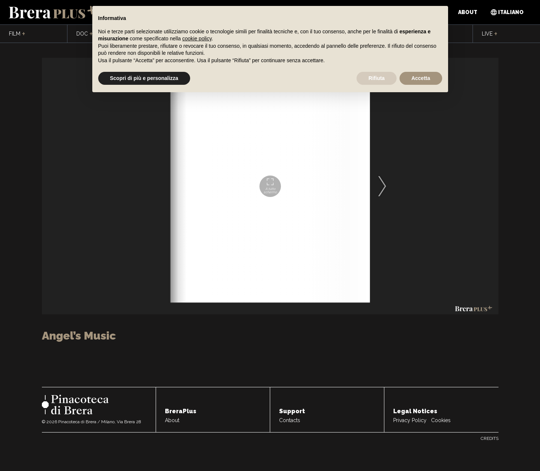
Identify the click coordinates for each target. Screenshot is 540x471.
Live (489, 34)
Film (17, 34)
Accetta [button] (420, 78)
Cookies (441, 420)
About (467, 12)
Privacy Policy (410, 420)
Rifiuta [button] (376, 78)
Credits (489, 438)
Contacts (289, 420)
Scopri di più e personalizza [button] (144, 78)
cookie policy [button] (197, 38)
